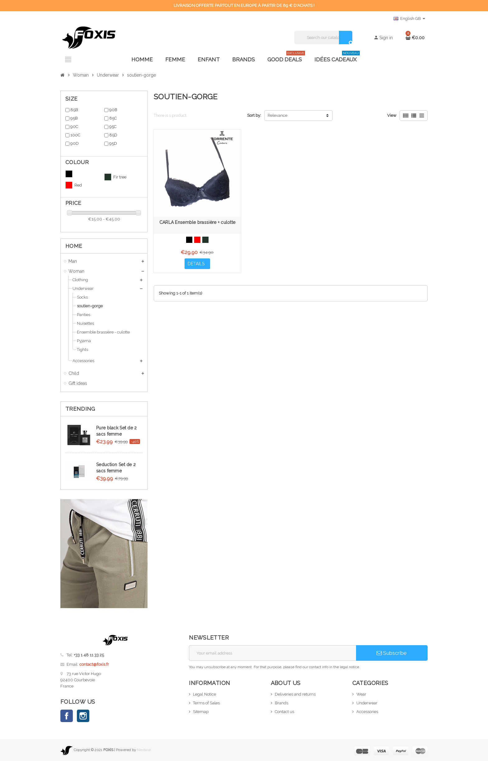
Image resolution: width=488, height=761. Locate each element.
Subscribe (392, 653)
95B (74, 118)
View (391, 115)
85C (113, 118)
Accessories (367, 711)
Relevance (277, 115)
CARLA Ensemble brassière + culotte (197, 222)
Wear (361, 694)
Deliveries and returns (295, 694)
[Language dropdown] (409, 18)
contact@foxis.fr (94, 664)
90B (113, 109)
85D (113, 135)
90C (74, 126)
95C (112, 126)
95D (113, 143)
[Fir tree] (205, 240)
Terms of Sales (206, 703)
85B (74, 109)
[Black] (189, 240)
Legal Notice (204, 694)
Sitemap (201, 711)
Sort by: (254, 115)
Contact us (284, 711)
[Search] (323, 37)
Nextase (144, 750)
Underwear (367, 703)
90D (74, 143)
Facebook (66, 716)
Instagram (83, 716)
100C (75, 135)
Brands (281, 703)
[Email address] (272, 653)
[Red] (197, 240)
